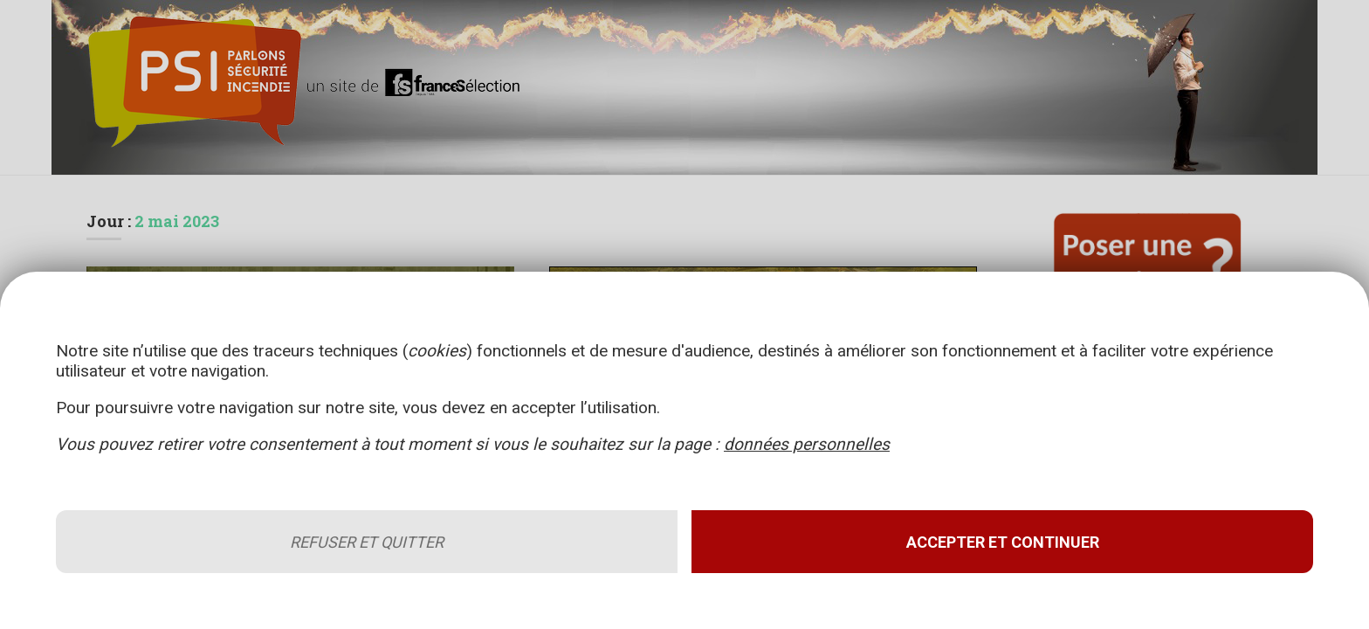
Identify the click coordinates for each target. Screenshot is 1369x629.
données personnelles (807, 444)
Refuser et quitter (367, 542)
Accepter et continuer (1002, 542)
